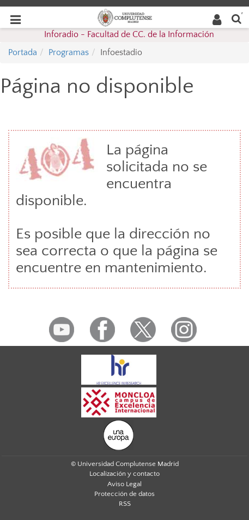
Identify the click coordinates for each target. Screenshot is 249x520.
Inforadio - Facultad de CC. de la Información (129, 34)
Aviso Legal (124, 484)
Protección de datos (124, 494)
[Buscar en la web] (236, 18)
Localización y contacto (124, 473)
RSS (125, 503)
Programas (68, 52)
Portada (22, 52)
